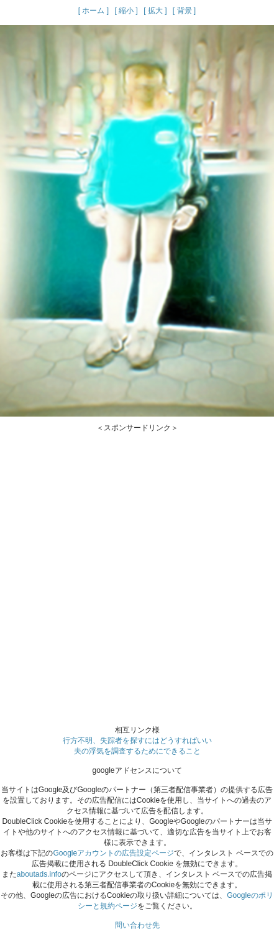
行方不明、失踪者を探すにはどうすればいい (137, 740)
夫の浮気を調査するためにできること (137, 751)
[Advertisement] (137, 570)
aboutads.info (39, 874)
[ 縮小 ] (125, 10)
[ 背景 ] (184, 10)
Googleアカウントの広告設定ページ (113, 853)
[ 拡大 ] (155, 10)
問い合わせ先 (137, 925)
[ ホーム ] (93, 10)
